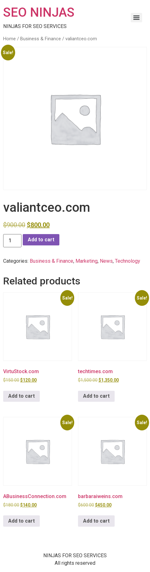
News (106, 261)
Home (9, 39)
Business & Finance (40, 39)
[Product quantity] (12, 240)
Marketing (86, 261)
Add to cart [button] (21, 396)
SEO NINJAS (39, 12)
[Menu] (136, 17)
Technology (127, 261)
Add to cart (41, 240)
